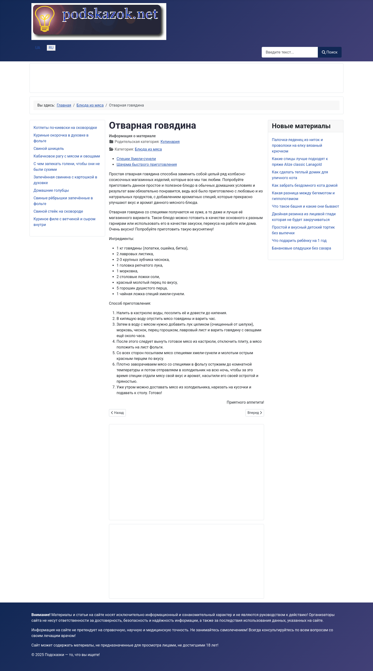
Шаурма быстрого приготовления (147, 164)
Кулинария (170, 141)
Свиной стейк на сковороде (58, 211)
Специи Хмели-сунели (136, 159)
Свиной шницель (49, 148)
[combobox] (290, 52)
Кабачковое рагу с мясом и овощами (67, 156)
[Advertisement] (120, 78)
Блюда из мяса (148, 149)
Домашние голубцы (51, 190)
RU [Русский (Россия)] (51, 47)
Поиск (330, 52)
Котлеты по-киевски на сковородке (65, 127)
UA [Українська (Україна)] (37, 47)
